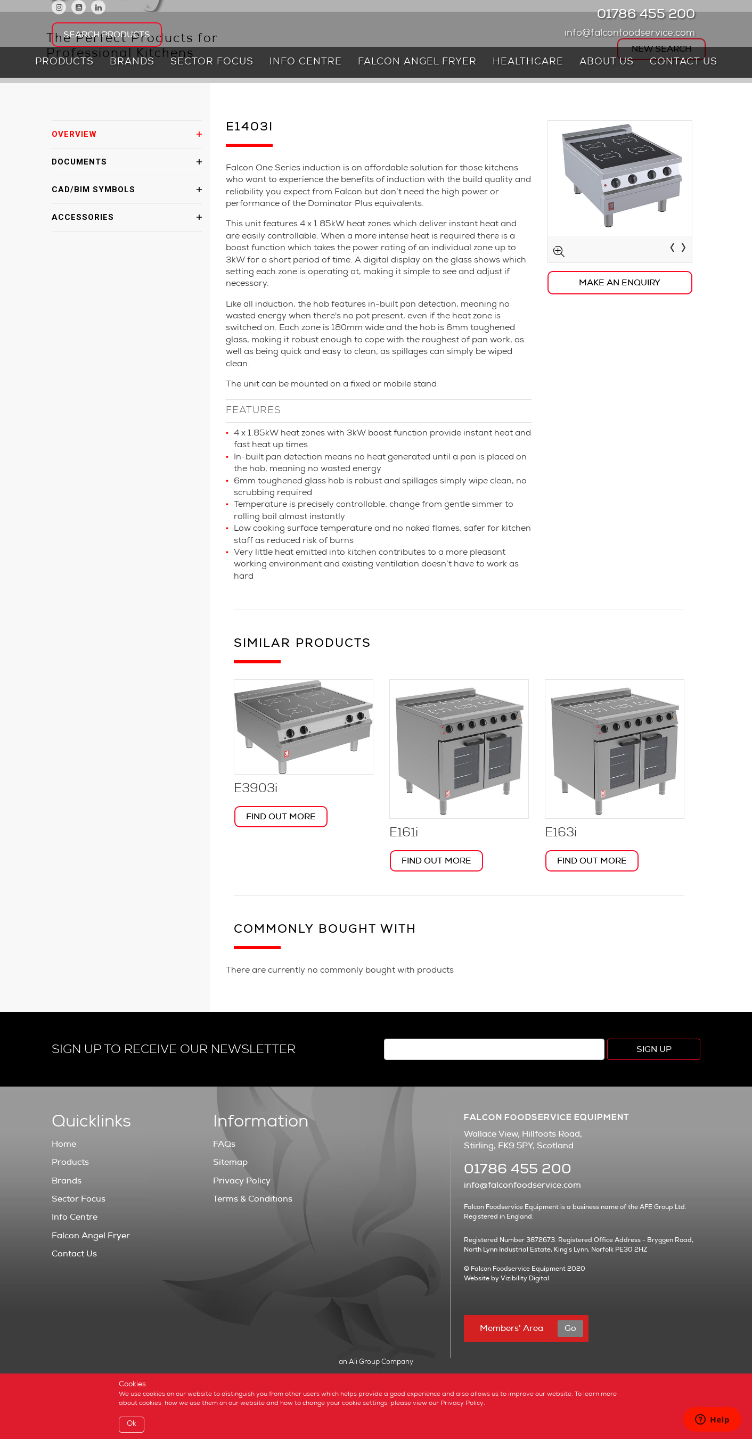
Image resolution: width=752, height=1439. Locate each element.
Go (570, 1328)
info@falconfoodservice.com (632, 33)
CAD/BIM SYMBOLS (93, 189)
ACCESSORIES (83, 217)
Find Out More (281, 816)
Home (64, 1144)
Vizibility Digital (525, 1278)
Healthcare (528, 62)
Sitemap (230, 1162)
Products (64, 62)
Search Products (106, 34)
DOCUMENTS (79, 162)
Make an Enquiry (619, 282)
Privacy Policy (242, 1181)
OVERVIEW (74, 134)
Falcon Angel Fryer (417, 62)
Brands (132, 62)
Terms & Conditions (252, 1199)
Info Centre (305, 62)
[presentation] (672, 249)
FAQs (224, 1144)
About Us (606, 62)
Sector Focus (212, 62)
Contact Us (683, 62)
